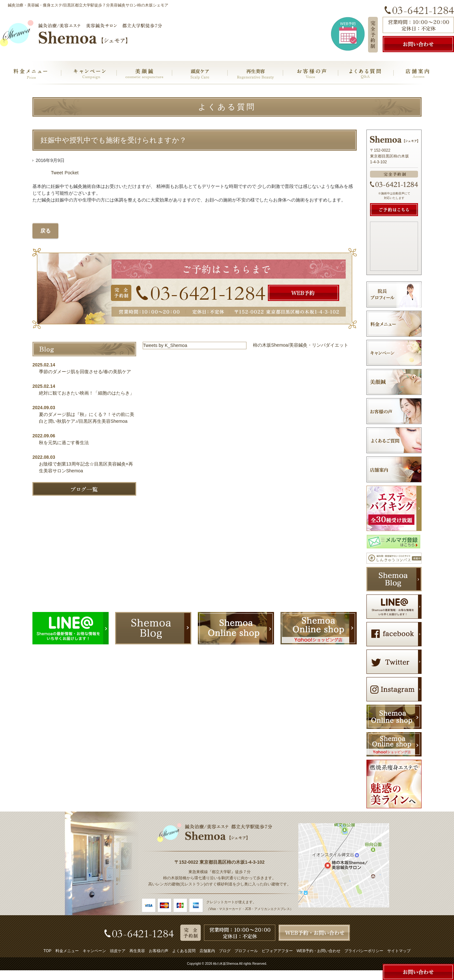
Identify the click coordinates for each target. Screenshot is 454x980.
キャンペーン (94, 951)
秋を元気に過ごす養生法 (64, 442)
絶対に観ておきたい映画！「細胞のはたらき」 (86, 393)
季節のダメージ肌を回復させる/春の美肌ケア (87, 371)
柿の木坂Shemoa (225, 963)
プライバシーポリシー (363, 951)
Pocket (71, 172)
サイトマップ (399, 951)
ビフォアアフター (277, 951)
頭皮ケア (117, 951)
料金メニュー (67, 951)
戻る (45, 230)
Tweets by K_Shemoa (165, 345)
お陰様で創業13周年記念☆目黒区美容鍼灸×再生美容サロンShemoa (86, 467)
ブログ (225, 951)
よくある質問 (184, 951)
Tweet (57, 172)
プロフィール (246, 951)
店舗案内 (207, 951)
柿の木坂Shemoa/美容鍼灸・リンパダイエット (300, 345)
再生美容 (137, 951)
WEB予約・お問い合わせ (318, 951)
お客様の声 (158, 951)
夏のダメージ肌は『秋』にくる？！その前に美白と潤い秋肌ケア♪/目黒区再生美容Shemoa (86, 418)
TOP (47, 951)
